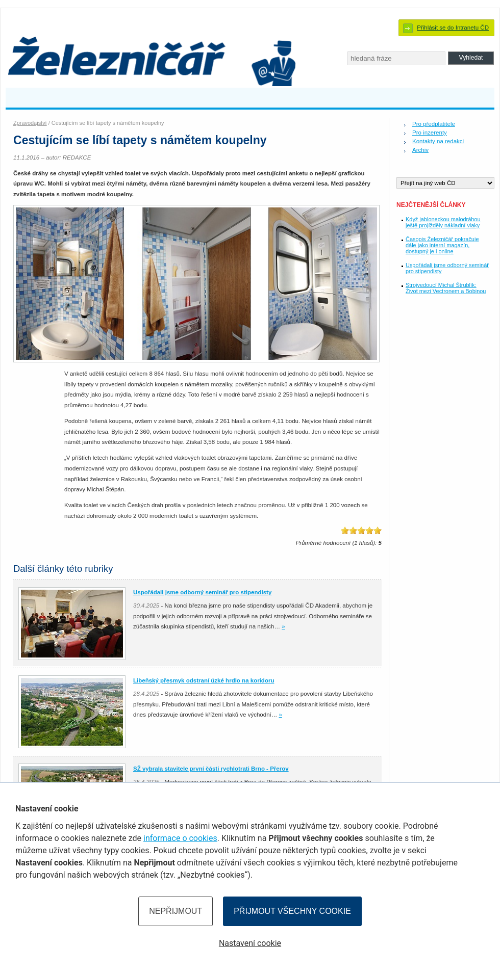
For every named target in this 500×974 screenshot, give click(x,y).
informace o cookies (180, 838)
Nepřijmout (175, 911)
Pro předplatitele (433, 124)
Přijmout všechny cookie (292, 911)
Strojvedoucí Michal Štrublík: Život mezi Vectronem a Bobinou (446, 288)
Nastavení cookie (250, 943)
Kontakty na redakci (438, 141)
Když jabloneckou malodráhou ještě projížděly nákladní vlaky (443, 222)
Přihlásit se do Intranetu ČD (453, 27)
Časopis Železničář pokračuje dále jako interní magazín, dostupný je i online (442, 245)
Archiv (420, 150)
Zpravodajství (30, 123)
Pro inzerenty (429, 132)
